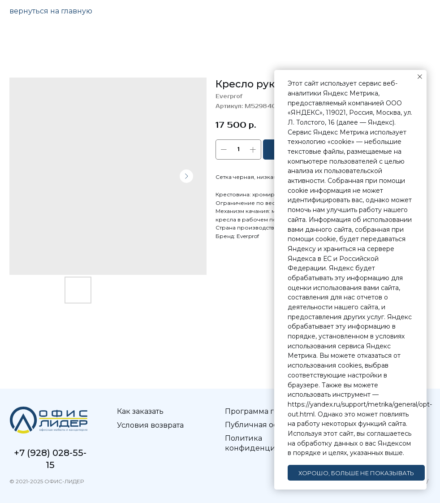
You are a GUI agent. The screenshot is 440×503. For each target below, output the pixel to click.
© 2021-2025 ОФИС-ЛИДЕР (46, 481)
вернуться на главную (50, 11)
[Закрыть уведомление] (419, 76)
